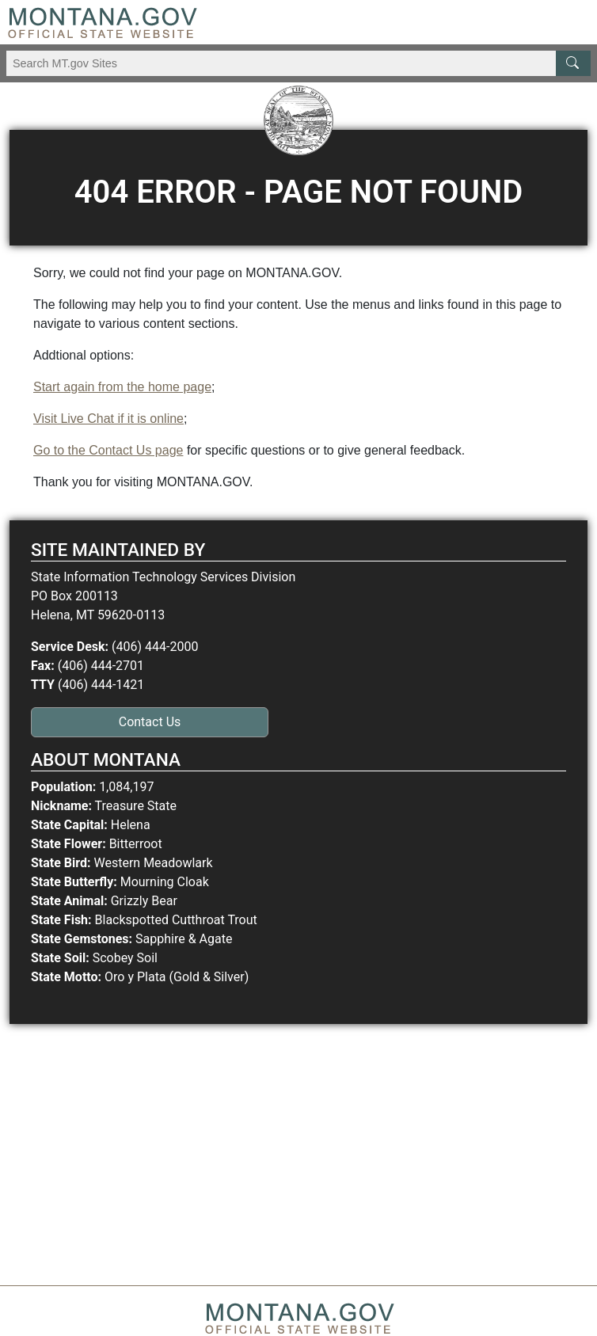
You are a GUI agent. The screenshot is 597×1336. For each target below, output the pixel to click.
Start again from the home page (122, 387)
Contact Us (150, 721)
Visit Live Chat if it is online (108, 418)
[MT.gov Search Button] (573, 63)
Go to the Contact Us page (108, 450)
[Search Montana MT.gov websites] (298, 63)
